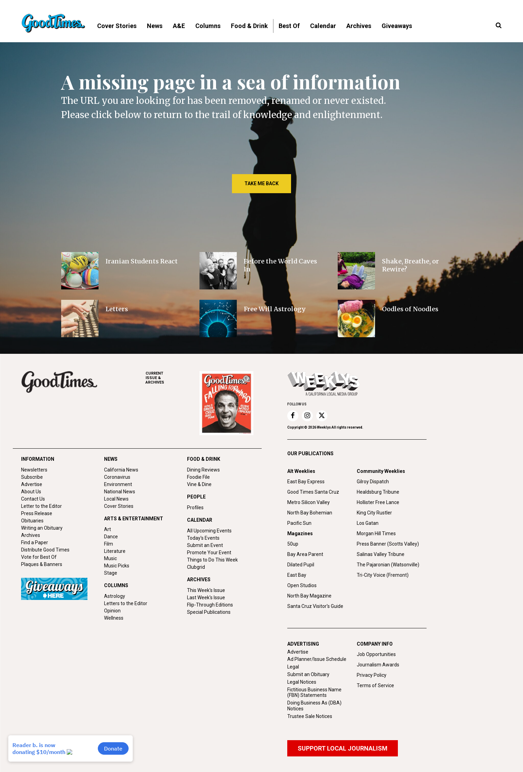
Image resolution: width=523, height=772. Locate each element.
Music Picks (116, 565)
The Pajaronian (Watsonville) (388, 564)
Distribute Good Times (45, 550)
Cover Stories (118, 506)
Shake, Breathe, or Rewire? (410, 265)
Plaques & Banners (41, 564)
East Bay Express (306, 481)
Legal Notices (301, 682)
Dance (111, 536)
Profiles (195, 507)
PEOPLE (196, 497)
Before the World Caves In (280, 265)
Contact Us (33, 499)
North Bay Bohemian (309, 512)
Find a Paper (34, 542)
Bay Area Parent (305, 554)
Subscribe (32, 477)
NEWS (111, 459)
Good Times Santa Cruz (313, 492)
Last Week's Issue (206, 597)
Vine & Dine (199, 484)
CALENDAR (199, 520)
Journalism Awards (378, 664)
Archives (30, 535)
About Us (31, 491)
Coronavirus (117, 477)
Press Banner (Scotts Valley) (388, 544)
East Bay (296, 575)
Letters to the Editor (125, 603)
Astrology (114, 596)
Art (107, 529)
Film (108, 544)
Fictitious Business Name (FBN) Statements (314, 692)
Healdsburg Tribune (378, 492)
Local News (116, 499)
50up (292, 544)
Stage (110, 573)
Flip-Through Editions (210, 605)
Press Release (36, 513)
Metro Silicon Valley (308, 502)
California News (121, 470)
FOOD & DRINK (203, 459)
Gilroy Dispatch (373, 481)
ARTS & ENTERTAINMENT (133, 518)
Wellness (113, 618)
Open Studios (302, 585)
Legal (293, 667)
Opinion (112, 610)
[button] (498, 25)
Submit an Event (205, 545)
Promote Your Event (209, 552)
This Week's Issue (206, 590)
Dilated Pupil (300, 564)
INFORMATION (37, 459)
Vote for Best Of (39, 557)
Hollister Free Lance (378, 502)
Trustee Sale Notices (309, 716)
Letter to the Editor (41, 506)
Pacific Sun (299, 523)
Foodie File (198, 477)
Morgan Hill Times (376, 533)
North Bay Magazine (309, 596)
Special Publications (209, 612)
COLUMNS (116, 585)
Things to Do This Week (212, 560)
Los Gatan (368, 523)
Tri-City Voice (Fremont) (383, 575)
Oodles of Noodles (410, 309)
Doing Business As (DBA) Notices (314, 705)
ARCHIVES (172, 378)
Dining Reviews (203, 470)
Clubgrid (196, 567)
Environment (118, 484)
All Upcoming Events (209, 530)
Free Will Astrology (275, 309)
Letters (116, 309)
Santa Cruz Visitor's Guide (315, 606)
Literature (114, 551)
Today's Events (203, 538)
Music (110, 558)
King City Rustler (374, 512)
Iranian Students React (141, 261)
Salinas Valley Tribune (380, 554)
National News (119, 491)
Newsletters (34, 470)
